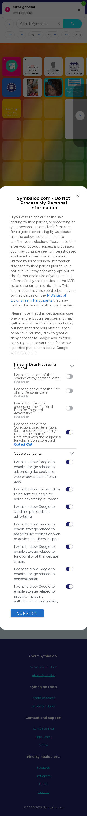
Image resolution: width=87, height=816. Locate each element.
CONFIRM (27, 613)
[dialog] (43, 408)
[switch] (69, 376)
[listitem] (43, 366)
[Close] (78, 195)
